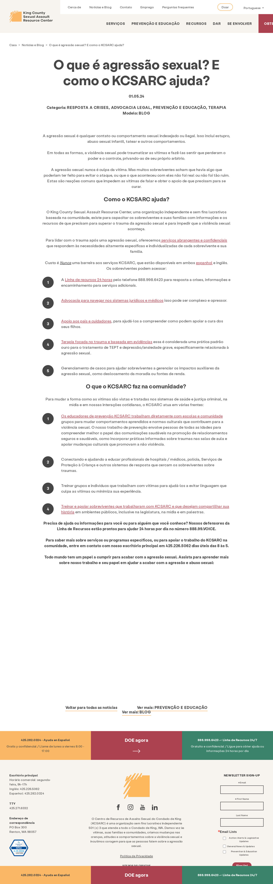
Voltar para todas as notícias (91, 707)
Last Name (242, 815)
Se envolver (239, 23)
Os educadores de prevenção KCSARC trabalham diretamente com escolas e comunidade (142, 416)
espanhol (204, 262)
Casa (13, 45)
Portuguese (253, 8)
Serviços (115, 23)
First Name (243, 799)
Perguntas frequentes (178, 7)
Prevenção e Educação (156, 23)
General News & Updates (241, 846)
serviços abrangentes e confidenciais (193, 240)
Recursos (196, 23)
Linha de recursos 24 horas (88, 279)
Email (243, 782)
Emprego (147, 7)
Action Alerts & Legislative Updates (244, 839)
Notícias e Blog (100, 7)
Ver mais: (172, 707)
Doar (225, 7)
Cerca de (74, 7)
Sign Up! (242, 865)
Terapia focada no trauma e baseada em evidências (106, 341)
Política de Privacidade (136, 856)
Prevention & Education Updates (244, 853)
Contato (126, 7)
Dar (217, 23)
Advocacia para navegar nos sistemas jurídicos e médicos (112, 300)
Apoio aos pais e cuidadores (86, 321)
